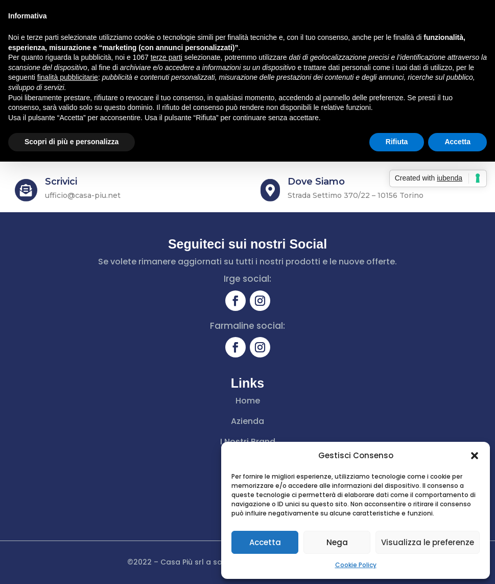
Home (247, 401)
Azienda (247, 421)
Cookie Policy (355, 564)
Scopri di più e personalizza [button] (72, 142)
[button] (474, 456)
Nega (337, 542)
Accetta (265, 542)
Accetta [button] (457, 142)
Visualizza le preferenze (427, 542)
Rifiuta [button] (397, 142)
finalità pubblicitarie (67, 77)
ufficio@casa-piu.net (83, 195)
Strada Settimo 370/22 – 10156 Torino (355, 195)
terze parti (166, 57)
